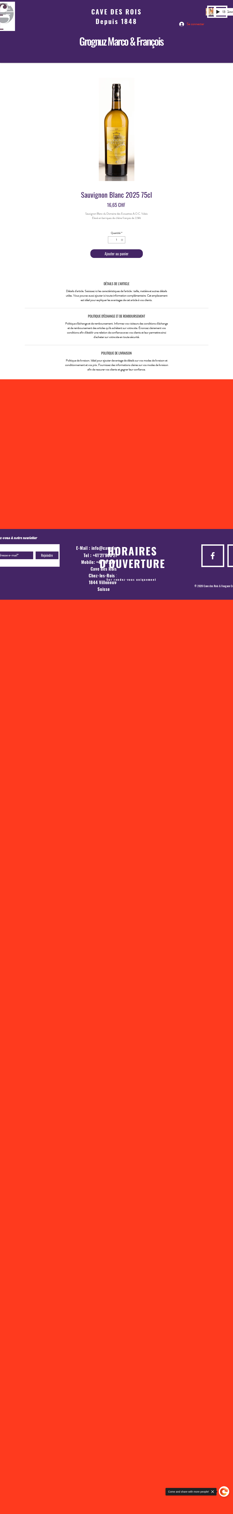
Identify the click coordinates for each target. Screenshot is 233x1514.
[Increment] (122, 240)
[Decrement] (111, 240)
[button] (10, 12)
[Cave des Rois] (211, 9)
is (160, 41)
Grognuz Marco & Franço (118, 41)
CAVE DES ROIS (116, 11)
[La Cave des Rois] (211, 14)
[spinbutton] (116, 240)
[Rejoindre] (47, 555)
